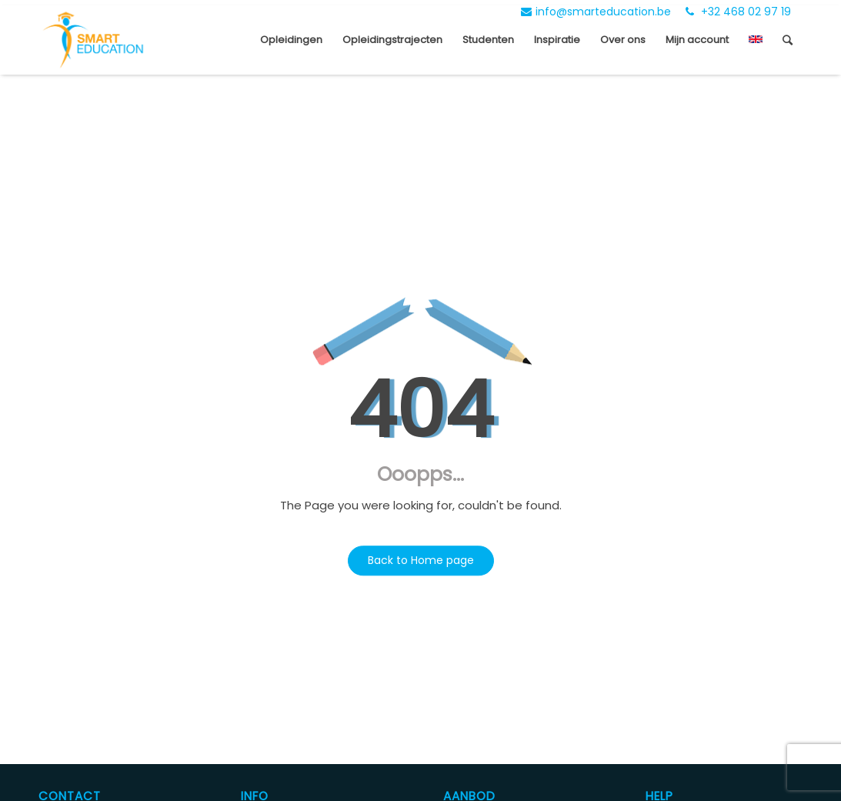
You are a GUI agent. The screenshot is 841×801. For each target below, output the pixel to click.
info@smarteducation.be (596, 11)
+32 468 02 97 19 (738, 11)
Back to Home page (421, 560)
